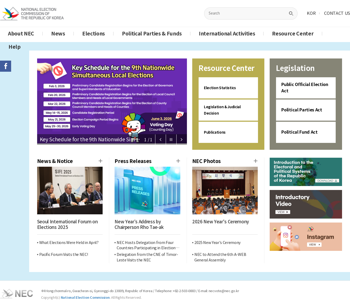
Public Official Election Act (304, 88)
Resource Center (292, 33)
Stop (171, 139)
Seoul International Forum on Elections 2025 (67, 224)
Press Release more (178, 161)
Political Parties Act (301, 110)
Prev (160, 139)
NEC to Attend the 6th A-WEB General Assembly (220, 257)
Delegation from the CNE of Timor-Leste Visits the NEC (147, 257)
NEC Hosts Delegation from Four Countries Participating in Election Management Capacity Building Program (146, 245)
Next (181, 139)
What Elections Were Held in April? (69, 242)
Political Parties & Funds (152, 33)
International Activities (227, 33)
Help (14, 47)
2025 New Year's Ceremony (217, 242)
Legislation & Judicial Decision (226, 110)
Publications (216, 132)
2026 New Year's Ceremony (220, 222)
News (58, 33)
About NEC (21, 33)
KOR (311, 13)
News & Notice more (100, 161)
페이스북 (5, 66)
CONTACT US (337, 13)
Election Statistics (223, 87)
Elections (93, 33)
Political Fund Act (299, 132)
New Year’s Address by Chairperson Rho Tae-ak (139, 224)
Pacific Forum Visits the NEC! (63, 254)
